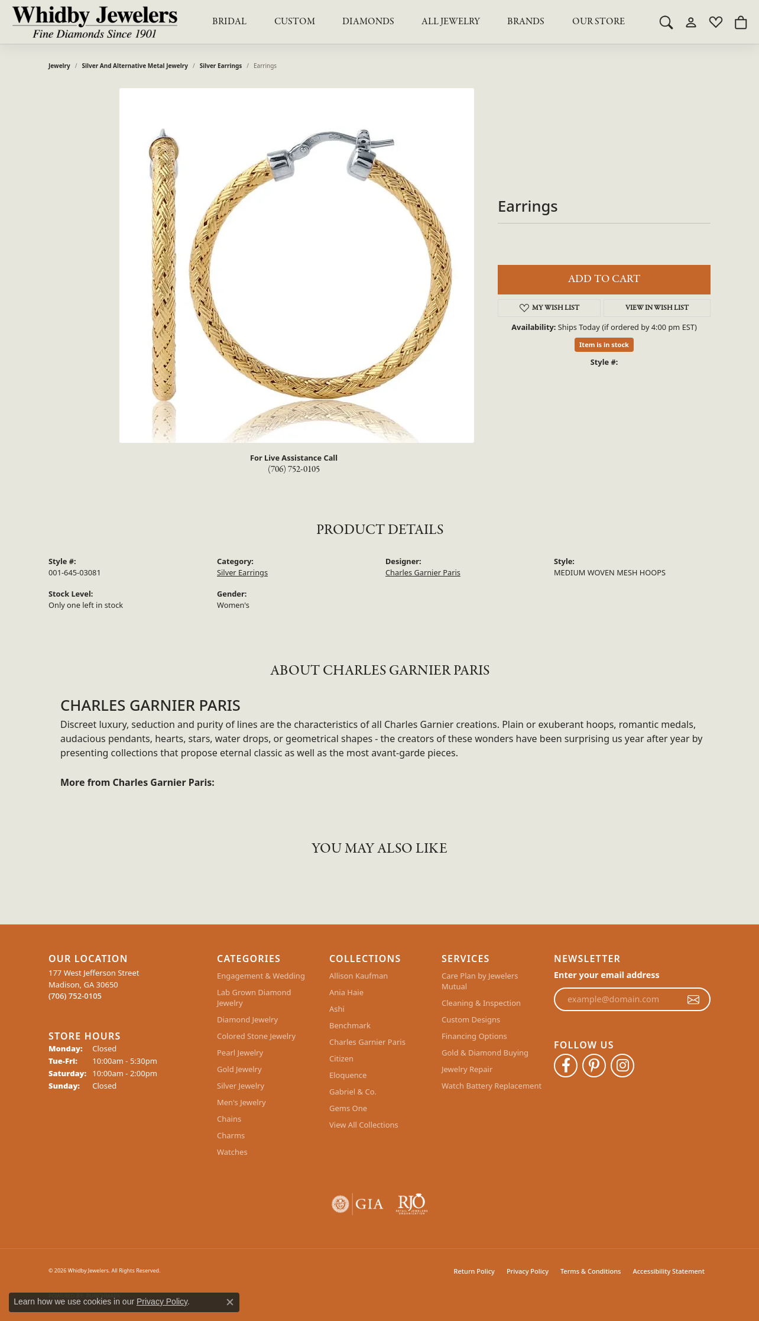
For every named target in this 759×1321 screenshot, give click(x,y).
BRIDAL (229, 21)
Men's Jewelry (241, 1102)
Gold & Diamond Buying (485, 1052)
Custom (294, 21)
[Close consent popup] (229, 1302)
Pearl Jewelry (240, 1052)
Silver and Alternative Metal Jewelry (135, 65)
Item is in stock (604, 344)
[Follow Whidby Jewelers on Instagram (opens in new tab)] (622, 1065)
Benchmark (350, 1025)
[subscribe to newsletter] (693, 999)
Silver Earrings (221, 65)
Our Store (598, 21)
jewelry (59, 65)
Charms (231, 1135)
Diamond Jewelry (247, 1019)
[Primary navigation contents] (418, 22)
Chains (229, 1118)
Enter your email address (607, 974)
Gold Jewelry (239, 1069)
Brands (525, 21)
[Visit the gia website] (358, 1204)
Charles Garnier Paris (422, 572)
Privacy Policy (528, 1271)
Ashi (337, 1008)
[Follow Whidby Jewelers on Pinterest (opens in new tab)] (594, 1065)
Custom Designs (471, 1019)
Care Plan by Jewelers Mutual (480, 981)
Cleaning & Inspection (481, 1003)
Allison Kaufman (358, 975)
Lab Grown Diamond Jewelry (254, 997)
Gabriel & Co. (353, 1091)
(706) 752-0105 (294, 469)
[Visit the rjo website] (411, 1204)
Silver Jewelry (240, 1085)
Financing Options (474, 1036)
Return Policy (474, 1271)
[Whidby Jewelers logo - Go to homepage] (94, 22)
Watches (232, 1152)
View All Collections (363, 1124)
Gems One (348, 1108)
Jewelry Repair (467, 1069)
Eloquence (347, 1075)
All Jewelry (450, 21)
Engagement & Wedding (261, 975)
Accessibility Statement (668, 1271)
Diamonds (368, 21)
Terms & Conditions (590, 1271)
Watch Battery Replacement (491, 1085)
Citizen (341, 1058)
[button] (666, 22)
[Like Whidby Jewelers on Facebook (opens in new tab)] (566, 1065)
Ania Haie (346, 992)
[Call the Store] (75, 995)
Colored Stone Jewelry (256, 1036)
